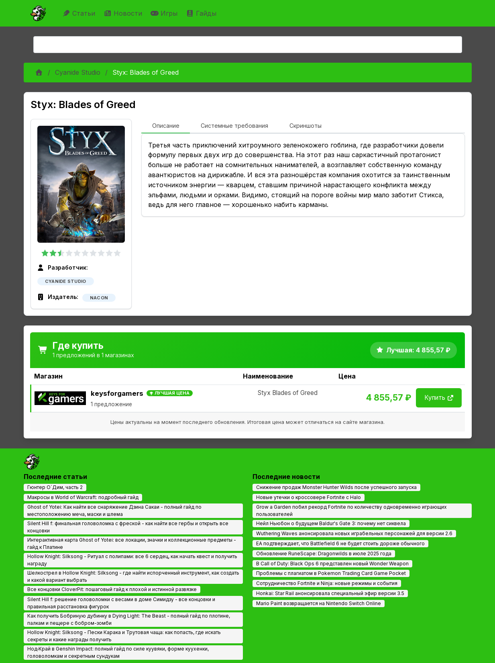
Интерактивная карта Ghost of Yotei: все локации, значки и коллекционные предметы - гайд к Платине (131, 543)
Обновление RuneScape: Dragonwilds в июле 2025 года (323, 553)
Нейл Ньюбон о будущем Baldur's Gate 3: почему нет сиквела (331, 523)
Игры (165, 13)
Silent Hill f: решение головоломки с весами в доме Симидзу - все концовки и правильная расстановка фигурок (121, 603)
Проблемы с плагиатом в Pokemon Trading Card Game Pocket (331, 573)
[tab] (165, 126)
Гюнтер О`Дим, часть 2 (55, 487)
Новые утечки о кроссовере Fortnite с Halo (308, 497)
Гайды (202, 13)
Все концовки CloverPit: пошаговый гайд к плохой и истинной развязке (112, 589)
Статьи (79, 13)
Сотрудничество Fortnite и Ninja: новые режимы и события (326, 583)
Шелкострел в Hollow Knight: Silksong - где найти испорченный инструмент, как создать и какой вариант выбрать (133, 576)
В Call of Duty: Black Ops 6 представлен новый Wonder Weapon (332, 564)
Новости (124, 13)
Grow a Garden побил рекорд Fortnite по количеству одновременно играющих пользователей (351, 510)
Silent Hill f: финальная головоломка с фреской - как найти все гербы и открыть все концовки (127, 527)
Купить (438, 397)
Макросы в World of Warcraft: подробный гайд (83, 497)
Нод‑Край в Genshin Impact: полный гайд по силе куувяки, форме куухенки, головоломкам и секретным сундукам (118, 652)
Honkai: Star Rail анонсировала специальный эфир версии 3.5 (330, 593)
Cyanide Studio (77, 72)
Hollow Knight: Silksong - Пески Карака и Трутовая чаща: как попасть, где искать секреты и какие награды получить (124, 636)
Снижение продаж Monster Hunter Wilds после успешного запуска (336, 487)
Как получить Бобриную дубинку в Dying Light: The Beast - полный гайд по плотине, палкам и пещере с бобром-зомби (128, 619)
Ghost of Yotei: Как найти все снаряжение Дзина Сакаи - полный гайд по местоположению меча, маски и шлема (114, 510)
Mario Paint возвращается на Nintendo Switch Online (318, 603)
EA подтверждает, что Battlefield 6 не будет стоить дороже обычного (340, 543)
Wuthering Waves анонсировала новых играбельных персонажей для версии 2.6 (354, 533)
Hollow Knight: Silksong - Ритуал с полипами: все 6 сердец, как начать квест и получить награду (132, 560)
